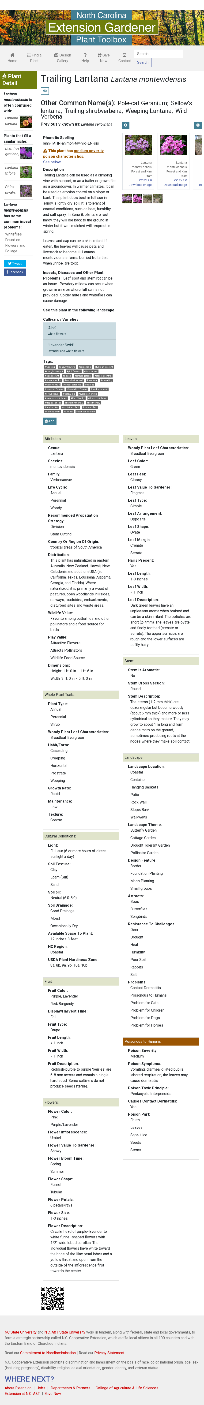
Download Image (140, 185)
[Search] (158, 53)
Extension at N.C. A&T (22, 1393)
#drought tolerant (54, 371)
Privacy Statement (109, 1353)
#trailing (89, 384)
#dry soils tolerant (97, 398)
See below (52, 162)
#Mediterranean (99, 389)
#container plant (70, 407)
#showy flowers (67, 367)
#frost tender (91, 371)
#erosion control (103, 375)
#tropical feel (51, 407)
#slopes (67, 375)
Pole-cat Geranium (142, 103)
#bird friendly (78, 398)
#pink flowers (74, 371)
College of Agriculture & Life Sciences (127, 1388)
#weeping (50, 367)
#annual (68, 411)
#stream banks (53, 380)
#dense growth (52, 411)
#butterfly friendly (74, 402)
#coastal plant (90, 407)
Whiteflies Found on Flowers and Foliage (15, 242)
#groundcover (52, 393)
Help (85, 58)
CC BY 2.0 (145, 180)
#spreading (106, 380)
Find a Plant (34, 58)
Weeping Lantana (148, 110)
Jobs (41, 1388)
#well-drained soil (73, 380)
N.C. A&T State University (64, 1332)
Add (49, 421)
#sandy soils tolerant (56, 398)
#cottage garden (83, 375)
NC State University (21, 1332)
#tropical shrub (53, 402)
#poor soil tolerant (85, 411)
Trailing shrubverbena (93, 110)
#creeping (92, 380)
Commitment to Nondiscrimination (48, 1353)
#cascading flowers (77, 389)
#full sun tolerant (104, 367)
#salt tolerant (52, 375)
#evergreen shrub (87, 393)
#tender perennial (72, 384)
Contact (124, 58)
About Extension (18, 1388)
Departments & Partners (70, 1388)
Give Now (104, 58)
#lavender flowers (54, 389)
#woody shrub (52, 384)
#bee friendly (93, 402)
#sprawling (69, 393)
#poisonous (85, 367)
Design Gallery (62, 58)
